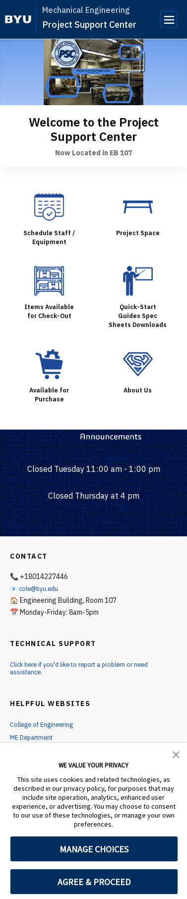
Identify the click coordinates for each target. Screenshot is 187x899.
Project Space (138, 232)
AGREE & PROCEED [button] (94, 882)
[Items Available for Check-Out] (49, 281)
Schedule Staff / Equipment (49, 237)
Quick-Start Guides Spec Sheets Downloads (138, 320)
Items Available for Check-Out (49, 311)
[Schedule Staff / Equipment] (49, 207)
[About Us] (138, 373)
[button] (176, 754)
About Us (137, 398)
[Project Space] (138, 207)
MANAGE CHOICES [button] (94, 849)
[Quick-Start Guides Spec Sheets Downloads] (138, 281)
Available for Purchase (49, 403)
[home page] (18, 19)
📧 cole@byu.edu (36, 597)
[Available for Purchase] (49, 373)
